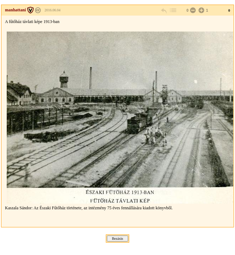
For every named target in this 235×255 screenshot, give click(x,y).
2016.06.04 (53, 10)
